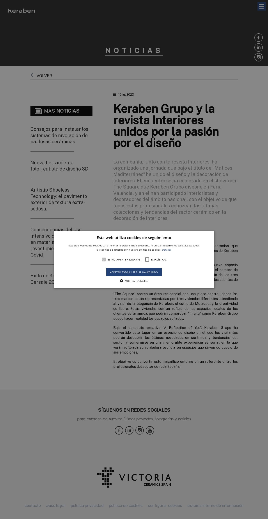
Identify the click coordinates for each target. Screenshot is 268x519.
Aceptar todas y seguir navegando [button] (134, 272)
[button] (134, 259)
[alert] (134, 259)
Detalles (167, 249)
